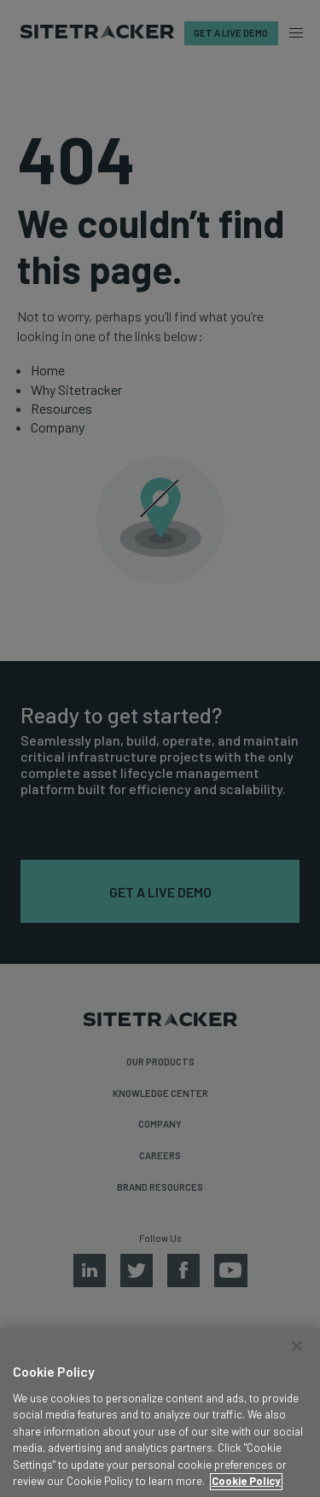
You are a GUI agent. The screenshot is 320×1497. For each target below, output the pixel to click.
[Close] (297, 1362)
